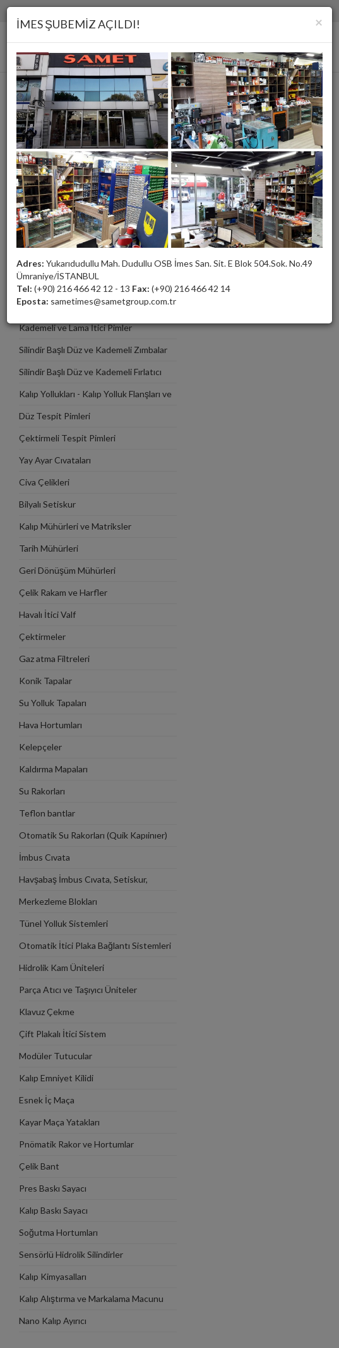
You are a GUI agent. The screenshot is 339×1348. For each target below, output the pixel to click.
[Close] (319, 21)
